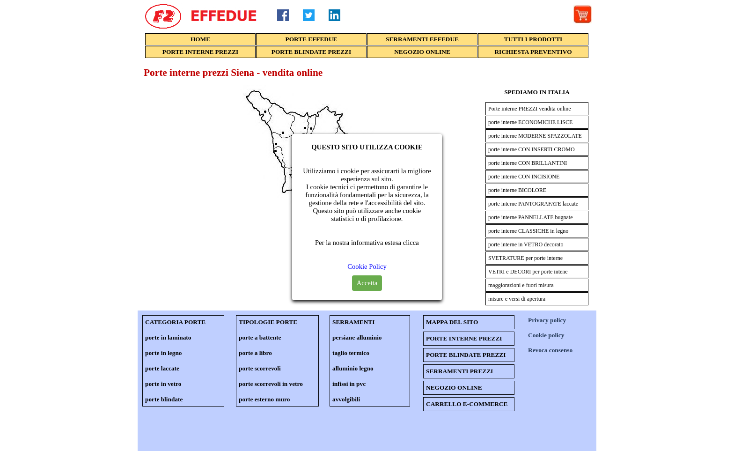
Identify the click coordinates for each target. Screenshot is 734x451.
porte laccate (162, 368)
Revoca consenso (550, 350)
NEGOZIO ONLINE (422, 51)
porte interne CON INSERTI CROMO (531, 149)
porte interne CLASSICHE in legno (528, 231)
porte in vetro (163, 383)
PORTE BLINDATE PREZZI (311, 51)
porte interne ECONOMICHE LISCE (530, 122)
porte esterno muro (264, 399)
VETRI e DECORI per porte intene (528, 271)
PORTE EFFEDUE (312, 39)
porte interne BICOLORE (517, 190)
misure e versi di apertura (516, 299)
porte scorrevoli (260, 368)
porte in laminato (168, 337)
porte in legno (163, 352)
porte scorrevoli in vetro (271, 383)
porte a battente (260, 337)
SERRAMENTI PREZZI (459, 371)
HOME (200, 39)
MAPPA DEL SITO (452, 321)
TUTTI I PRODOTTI (533, 39)
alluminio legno (353, 368)
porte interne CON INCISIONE (523, 176)
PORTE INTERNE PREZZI (200, 51)
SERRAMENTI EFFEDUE (422, 39)
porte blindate (164, 399)
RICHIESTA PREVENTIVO (533, 51)
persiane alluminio (357, 337)
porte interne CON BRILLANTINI (527, 163)
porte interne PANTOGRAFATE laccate (533, 203)
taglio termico (350, 352)
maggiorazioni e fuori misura (521, 285)
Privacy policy (547, 320)
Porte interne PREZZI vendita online (529, 108)
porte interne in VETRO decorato (525, 244)
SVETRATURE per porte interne (525, 258)
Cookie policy (546, 335)
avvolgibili (346, 399)
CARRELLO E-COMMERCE (466, 403)
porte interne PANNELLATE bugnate (530, 217)
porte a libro (255, 352)
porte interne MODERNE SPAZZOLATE (535, 136)
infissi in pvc (349, 383)
